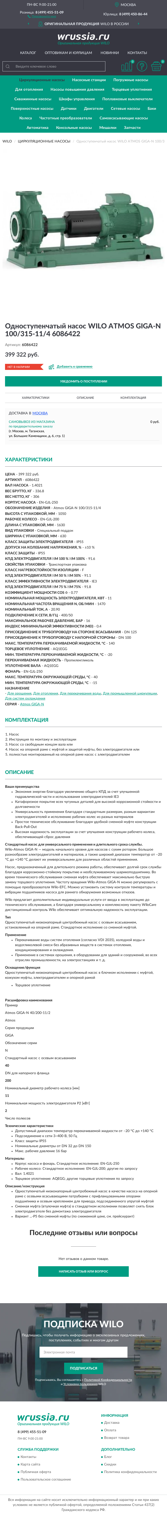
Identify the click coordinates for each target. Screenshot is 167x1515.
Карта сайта (30, 1464)
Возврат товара (116, 1438)
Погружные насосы (130, 80)
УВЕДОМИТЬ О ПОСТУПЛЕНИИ (83, 381)
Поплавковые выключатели (127, 99)
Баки (152, 109)
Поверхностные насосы (32, 109)
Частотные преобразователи (65, 118)
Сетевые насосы (125, 109)
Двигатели (93, 109)
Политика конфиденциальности (130, 1472)
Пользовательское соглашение (46, 1479)
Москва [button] (40, 413)
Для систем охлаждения (25, 698)
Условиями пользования (80, 1384)
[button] (42, 16)
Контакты (137, 53)
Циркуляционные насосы (42, 80)
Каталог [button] (28, 53)
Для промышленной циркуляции (130, 693)
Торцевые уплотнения (132, 89)
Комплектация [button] (133, 397)
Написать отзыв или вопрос (83, 1271)
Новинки (110, 53)
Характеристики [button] (35, 397)
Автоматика (38, 128)
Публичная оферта (36, 1472)
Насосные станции (89, 80)
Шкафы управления (77, 99)
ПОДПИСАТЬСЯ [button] (83, 1368)
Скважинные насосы (32, 99)
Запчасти (132, 128)
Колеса (25, 118)
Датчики (68, 109)
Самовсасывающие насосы (124, 118)
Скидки (110, 1464)
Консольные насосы (74, 128)
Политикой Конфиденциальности (108, 1379)
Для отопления (29, 89)
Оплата (110, 1430)
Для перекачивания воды (80, 693)
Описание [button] (85, 397)
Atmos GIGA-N (32, 704)
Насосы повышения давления (77, 89)
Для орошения (19, 693)
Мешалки (107, 128)
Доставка (111, 1423)
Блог (108, 1457)
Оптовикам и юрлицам (68, 53)
